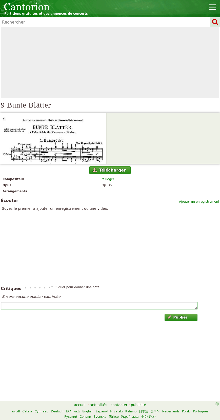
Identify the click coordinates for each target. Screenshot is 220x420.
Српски (85, 416)
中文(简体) (148, 416)
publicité (138, 405)
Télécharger (109, 170)
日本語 (143, 411)
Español (102, 411)
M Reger (108, 179)
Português (200, 411)
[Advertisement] (110, 62)
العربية (16, 411)
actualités (98, 405)
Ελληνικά (73, 411)
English (87, 411)
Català (27, 411)
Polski (186, 411)
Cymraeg (41, 411)
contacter (119, 405)
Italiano (131, 411)
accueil (80, 405)
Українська (130, 416)
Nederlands (170, 411)
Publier (178, 317)
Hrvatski (116, 411)
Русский (70, 416)
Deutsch (57, 411)
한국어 (155, 411)
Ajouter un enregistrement (199, 201)
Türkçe (114, 416)
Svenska (100, 416)
